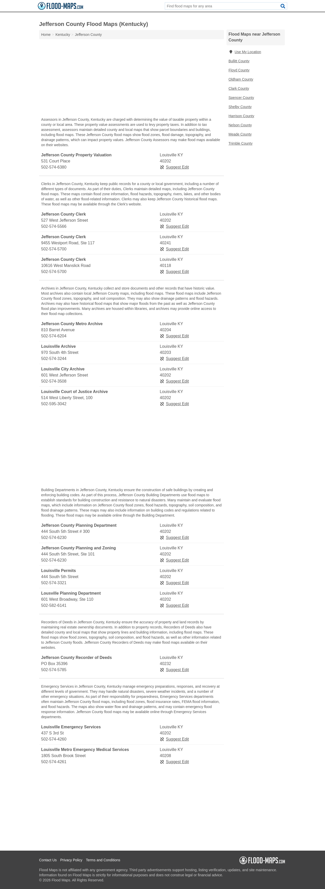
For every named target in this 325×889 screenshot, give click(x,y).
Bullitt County (239, 61)
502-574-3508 (54, 381)
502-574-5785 (54, 670)
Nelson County (240, 125)
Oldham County (241, 79)
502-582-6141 (54, 605)
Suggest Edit (174, 167)
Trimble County (240, 143)
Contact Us (48, 860)
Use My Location (245, 52)
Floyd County (239, 70)
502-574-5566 (54, 226)
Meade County (240, 134)
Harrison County (241, 116)
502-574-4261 (54, 762)
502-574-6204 (54, 336)
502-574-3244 (54, 358)
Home (46, 35)
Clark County (239, 88)
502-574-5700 (54, 249)
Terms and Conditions (103, 860)
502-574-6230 (54, 537)
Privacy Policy (71, 860)
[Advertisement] (131, 79)
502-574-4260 (54, 739)
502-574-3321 (54, 583)
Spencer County (241, 98)
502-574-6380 (54, 167)
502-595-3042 (54, 404)
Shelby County (240, 107)
